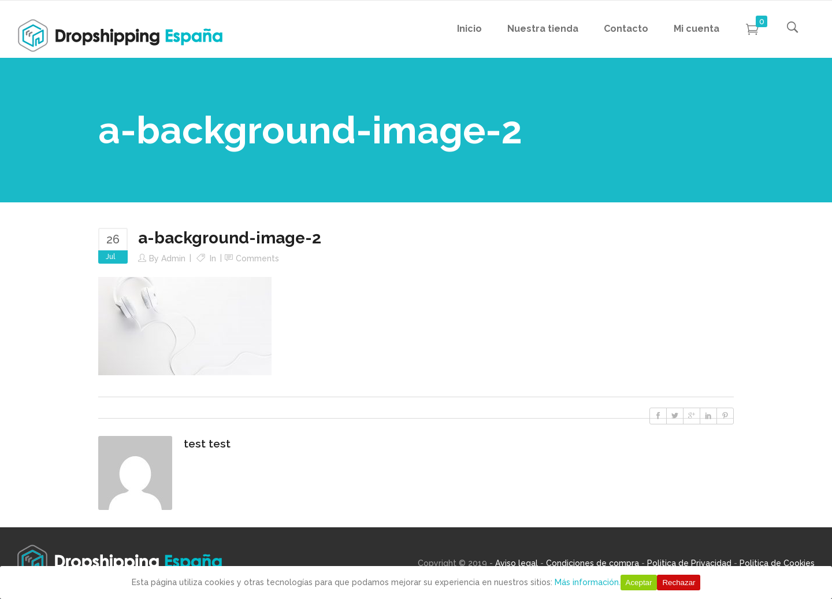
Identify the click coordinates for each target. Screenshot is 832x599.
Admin (173, 258)
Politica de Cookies (777, 563)
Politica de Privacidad (689, 563)
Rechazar (678, 582)
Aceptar (639, 582)
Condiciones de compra (592, 563)
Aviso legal (516, 563)
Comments (257, 258)
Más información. (588, 582)
